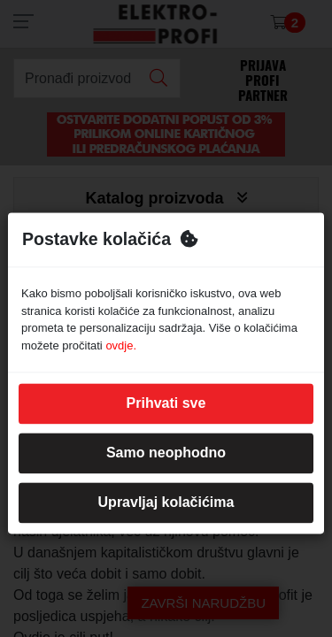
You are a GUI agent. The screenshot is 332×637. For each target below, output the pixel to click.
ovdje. (120, 345)
